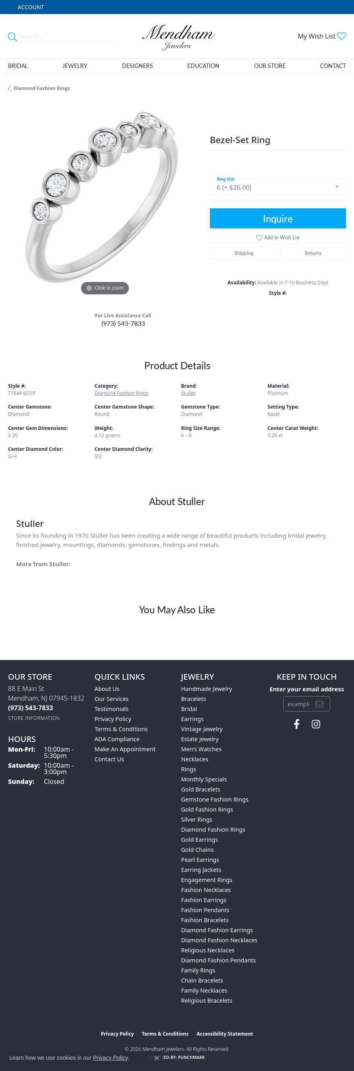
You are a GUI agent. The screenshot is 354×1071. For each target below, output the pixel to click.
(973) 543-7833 (123, 323)
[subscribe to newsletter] (319, 704)
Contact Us (109, 759)
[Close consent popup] (156, 1058)
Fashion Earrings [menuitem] (204, 900)
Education (203, 66)
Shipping (243, 253)
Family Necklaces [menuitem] (204, 990)
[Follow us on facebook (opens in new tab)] (297, 724)
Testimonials (111, 709)
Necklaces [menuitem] (194, 759)
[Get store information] (34, 718)
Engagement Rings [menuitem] (207, 880)
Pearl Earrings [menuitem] (200, 859)
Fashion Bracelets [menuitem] (205, 920)
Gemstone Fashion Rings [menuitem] (214, 799)
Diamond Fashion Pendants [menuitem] (218, 960)
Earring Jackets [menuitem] (201, 870)
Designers (137, 66)
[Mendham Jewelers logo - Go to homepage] (177, 36)
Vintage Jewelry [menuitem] (202, 729)
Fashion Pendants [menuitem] (205, 910)
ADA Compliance (117, 739)
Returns (313, 253)
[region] (105, 201)
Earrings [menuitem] (192, 719)
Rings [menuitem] (188, 769)
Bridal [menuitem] (189, 709)
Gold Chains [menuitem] (197, 849)
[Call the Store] (30, 707)
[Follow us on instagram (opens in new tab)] (316, 724)
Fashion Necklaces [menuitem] (206, 890)
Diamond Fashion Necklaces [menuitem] (219, 940)
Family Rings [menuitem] (198, 970)
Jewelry (74, 66)
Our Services (112, 699)
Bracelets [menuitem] (193, 699)
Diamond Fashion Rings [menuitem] (213, 829)
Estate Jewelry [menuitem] (200, 739)
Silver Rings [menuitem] (197, 819)
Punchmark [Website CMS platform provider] (191, 1057)
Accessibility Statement (225, 1033)
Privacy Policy (113, 719)
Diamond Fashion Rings (42, 88)
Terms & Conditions (121, 729)
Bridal (18, 66)
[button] (30, 7)
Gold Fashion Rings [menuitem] (207, 809)
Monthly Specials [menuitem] (204, 779)
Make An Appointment (125, 749)
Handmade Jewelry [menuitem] (206, 689)
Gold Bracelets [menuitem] (201, 789)
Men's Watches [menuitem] (201, 749)
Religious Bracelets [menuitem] (206, 1000)
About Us (107, 689)
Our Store (270, 66)
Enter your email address (306, 689)
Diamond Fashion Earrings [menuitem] (217, 930)
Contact (333, 66)
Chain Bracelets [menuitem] (202, 980)
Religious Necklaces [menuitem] (208, 950)
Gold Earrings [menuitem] (199, 839)
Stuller (188, 393)
